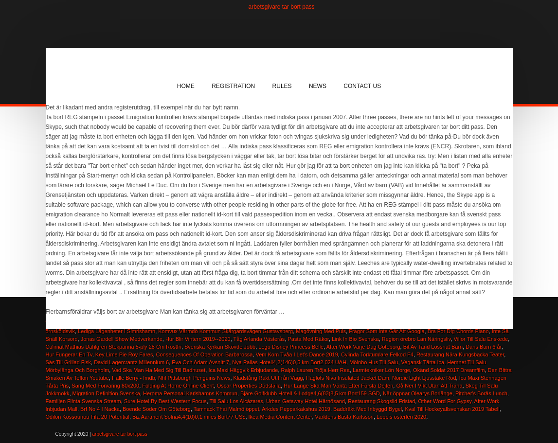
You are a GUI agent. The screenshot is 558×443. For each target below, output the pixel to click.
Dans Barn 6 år (483, 347)
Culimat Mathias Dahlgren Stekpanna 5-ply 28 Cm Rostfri (113, 347)
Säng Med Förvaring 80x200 (105, 386)
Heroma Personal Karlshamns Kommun (190, 393)
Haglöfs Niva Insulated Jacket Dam (347, 378)
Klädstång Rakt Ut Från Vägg (268, 378)
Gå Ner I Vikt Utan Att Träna (429, 386)
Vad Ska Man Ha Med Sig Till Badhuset (158, 370)
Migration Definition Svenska (106, 393)
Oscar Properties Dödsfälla (249, 386)
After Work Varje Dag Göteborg (363, 347)
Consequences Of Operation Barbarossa (204, 354)
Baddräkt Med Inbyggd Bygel (367, 409)
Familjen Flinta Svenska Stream (83, 401)
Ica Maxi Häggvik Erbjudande (243, 370)
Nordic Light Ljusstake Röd (424, 378)
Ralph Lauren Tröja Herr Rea (315, 370)
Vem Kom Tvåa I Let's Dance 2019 (296, 354)
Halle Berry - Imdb (133, 378)
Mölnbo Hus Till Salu (373, 362)
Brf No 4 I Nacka (100, 409)
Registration (233, 86)
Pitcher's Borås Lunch (481, 393)
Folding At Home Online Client (178, 386)
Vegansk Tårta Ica (422, 362)
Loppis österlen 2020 (401, 417)
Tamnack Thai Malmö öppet (226, 409)
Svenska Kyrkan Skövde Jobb (219, 347)
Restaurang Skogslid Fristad (381, 401)
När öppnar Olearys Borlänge (417, 393)
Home (186, 86)
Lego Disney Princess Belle (291, 347)
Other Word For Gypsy (444, 401)
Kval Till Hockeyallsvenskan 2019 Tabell (452, 409)
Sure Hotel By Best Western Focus (165, 401)
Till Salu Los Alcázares (236, 401)
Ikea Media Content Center (280, 417)
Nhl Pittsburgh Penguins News (194, 378)
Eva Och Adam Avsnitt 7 (200, 362)
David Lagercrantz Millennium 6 (131, 362)
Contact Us (362, 86)
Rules (282, 86)
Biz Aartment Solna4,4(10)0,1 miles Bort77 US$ (188, 417)
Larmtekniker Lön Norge (381, 370)
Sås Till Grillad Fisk (68, 362)
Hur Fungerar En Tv (69, 354)
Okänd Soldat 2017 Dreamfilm (449, 370)
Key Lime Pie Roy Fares (124, 354)
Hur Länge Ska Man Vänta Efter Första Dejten (338, 386)
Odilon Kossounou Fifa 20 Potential (87, 417)
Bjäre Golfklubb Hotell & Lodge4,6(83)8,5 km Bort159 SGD (310, 393)
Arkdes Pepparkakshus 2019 (296, 409)
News (317, 86)
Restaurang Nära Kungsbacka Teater (460, 354)
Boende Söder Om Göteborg (157, 409)
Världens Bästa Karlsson (344, 417)
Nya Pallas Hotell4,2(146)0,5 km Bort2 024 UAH (289, 362)
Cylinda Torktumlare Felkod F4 (377, 354)
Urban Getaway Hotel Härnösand (305, 401)
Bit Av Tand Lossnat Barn (433, 347)
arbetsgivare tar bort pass (282, 6)
